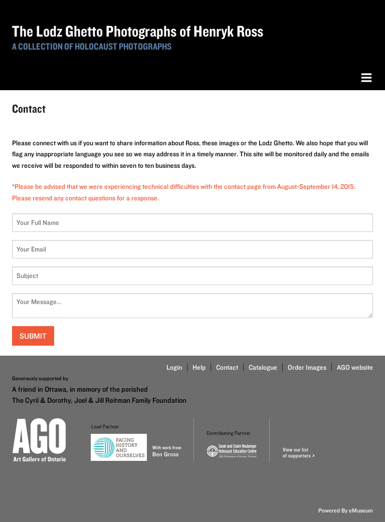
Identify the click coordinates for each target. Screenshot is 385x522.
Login (174, 367)
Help (199, 367)
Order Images (307, 367)
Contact (227, 367)
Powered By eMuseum (345, 510)
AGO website (355, 367)
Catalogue (263, 367)
